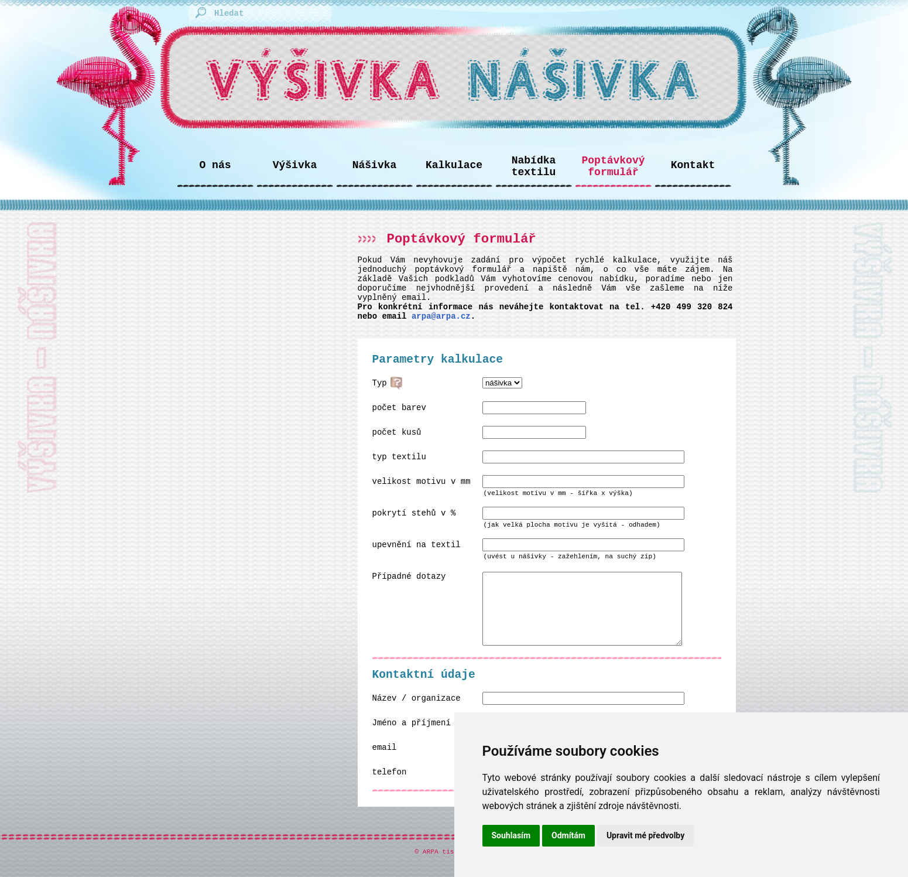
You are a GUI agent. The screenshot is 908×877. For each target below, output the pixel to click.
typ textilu (399, 457)
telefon (389, 786)
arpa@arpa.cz (441, 316)
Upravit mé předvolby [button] (645, 835)
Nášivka (374, 165)
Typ (379, 383)
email (384, 761)
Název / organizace (416, 712)
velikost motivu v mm (421, 481)
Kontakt (693, 165)
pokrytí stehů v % (414, 513)
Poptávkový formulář (613, 166)
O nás (215, 165)
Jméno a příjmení (411, 737)
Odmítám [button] (568, 835)
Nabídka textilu (534, 166)
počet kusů (397, 432)
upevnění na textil (416, 545)
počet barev (399, 407)
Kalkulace (454, 165)
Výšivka (295, 165)
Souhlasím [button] (511, 835)
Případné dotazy (409, 576)
